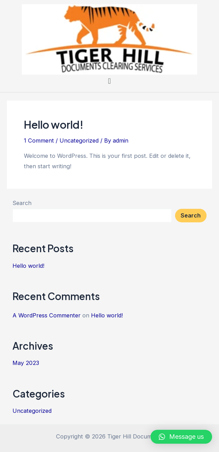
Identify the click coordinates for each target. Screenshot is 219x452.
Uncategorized (79, 140)
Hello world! (53, 124)
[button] (109, 81)
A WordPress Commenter (46, 315)
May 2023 (25, 362)
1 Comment (39, 140)
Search (21, 202)
